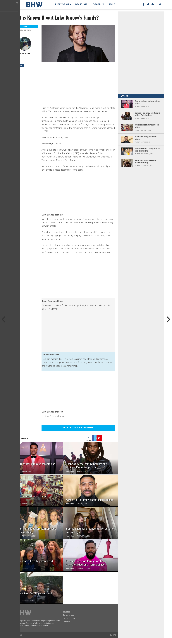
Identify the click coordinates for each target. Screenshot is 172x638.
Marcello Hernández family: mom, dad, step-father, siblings (147, 149)
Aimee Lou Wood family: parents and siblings (147, 126)
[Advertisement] (78, 84)
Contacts (66, 621)
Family (112, 4)
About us (66, 612)
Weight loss (81, 4)
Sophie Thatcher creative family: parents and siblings (146, 161)
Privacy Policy (69, 618)
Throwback (98, 4)
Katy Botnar (24, 54)
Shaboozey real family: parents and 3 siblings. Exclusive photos (147, 114)
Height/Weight (62, 4)
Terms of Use (68, 615)
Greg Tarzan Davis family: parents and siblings (147, 102)
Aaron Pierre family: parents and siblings (145, 138)
